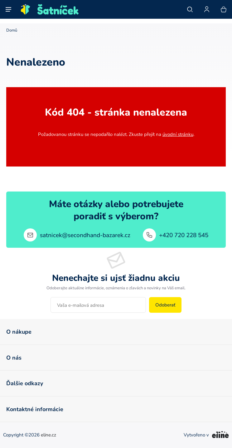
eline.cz (48, 435)
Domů (11, 30)
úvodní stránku (177, 134)
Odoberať (165, 304)
